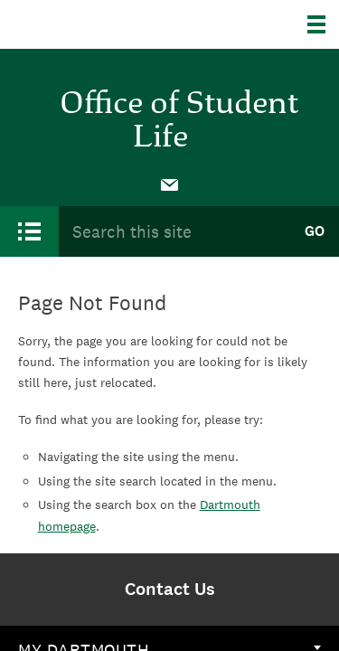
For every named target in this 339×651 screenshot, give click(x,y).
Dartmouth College (106, 24)
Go (315, 231)
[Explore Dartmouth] (323, 24)
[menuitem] (170, 183)
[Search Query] (174, 231)
